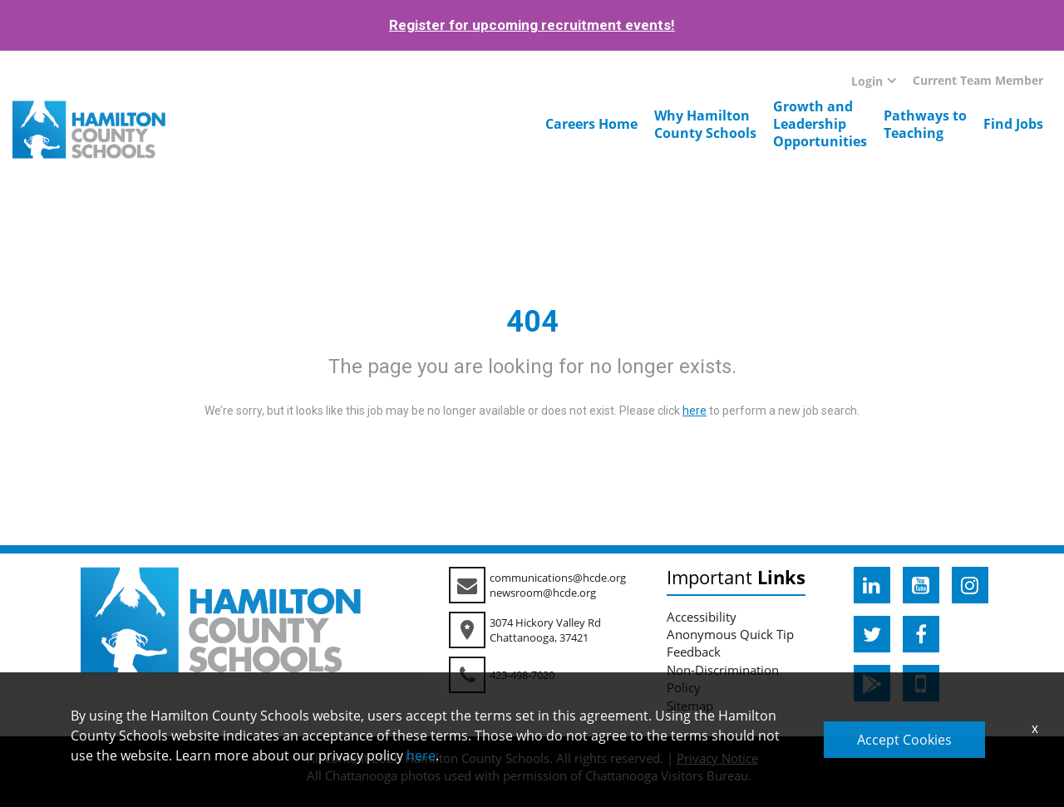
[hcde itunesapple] (921, 683)
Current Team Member (978, 80)
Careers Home (591, 124)
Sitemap (690, 705)
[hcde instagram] (970, 585)
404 (532, 321)
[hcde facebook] (921, 634)
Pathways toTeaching (925, 124)
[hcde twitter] (872, 634)
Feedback (694, 651)
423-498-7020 (522, 674)
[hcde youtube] (921, 585)
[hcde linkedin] (872, 585)
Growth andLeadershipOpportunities (820, 123)
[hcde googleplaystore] (872, 683)
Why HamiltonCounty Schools (705, 124)
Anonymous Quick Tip (730, 634)
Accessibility (701, 616)
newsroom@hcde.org (543, 592)
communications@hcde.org (558, 577)
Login (867, 81)
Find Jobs (1013, 124)
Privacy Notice (717, 758)
